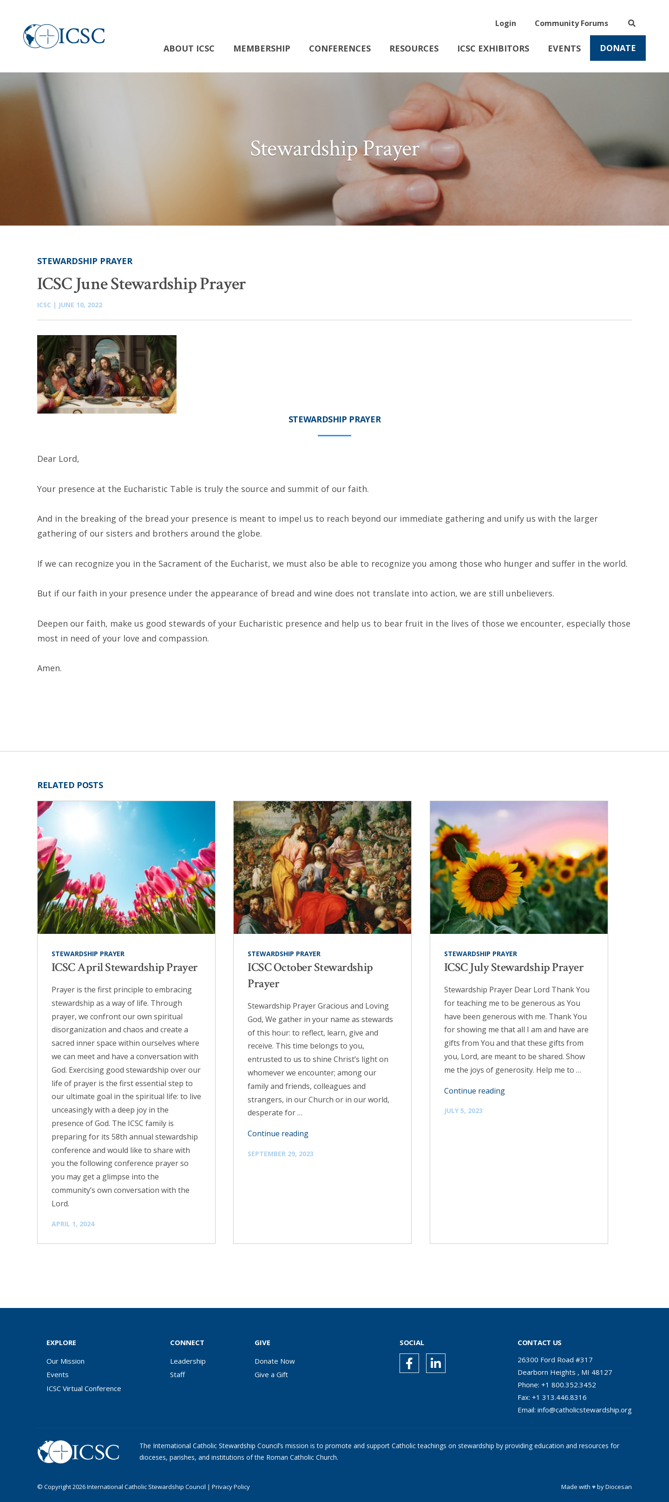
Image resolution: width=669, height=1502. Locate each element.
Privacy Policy (231, 1487)
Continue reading (278, 1133)
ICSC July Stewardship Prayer (514, 967)
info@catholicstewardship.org (585, 1409)
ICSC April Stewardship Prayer (125, 967)
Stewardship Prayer (84, 260)
